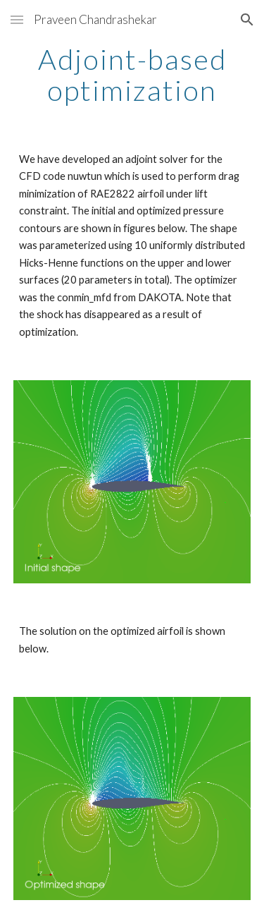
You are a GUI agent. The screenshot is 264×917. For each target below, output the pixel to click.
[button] (17, 19)
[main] (132, 74)
